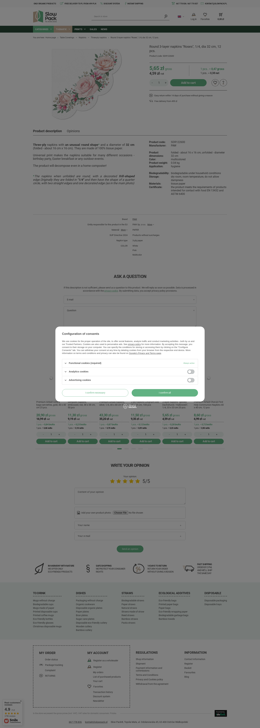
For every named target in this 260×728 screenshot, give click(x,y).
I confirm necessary (95, 392)
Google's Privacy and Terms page (145, 353)
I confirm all (165, 392)
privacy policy (134, 344)
